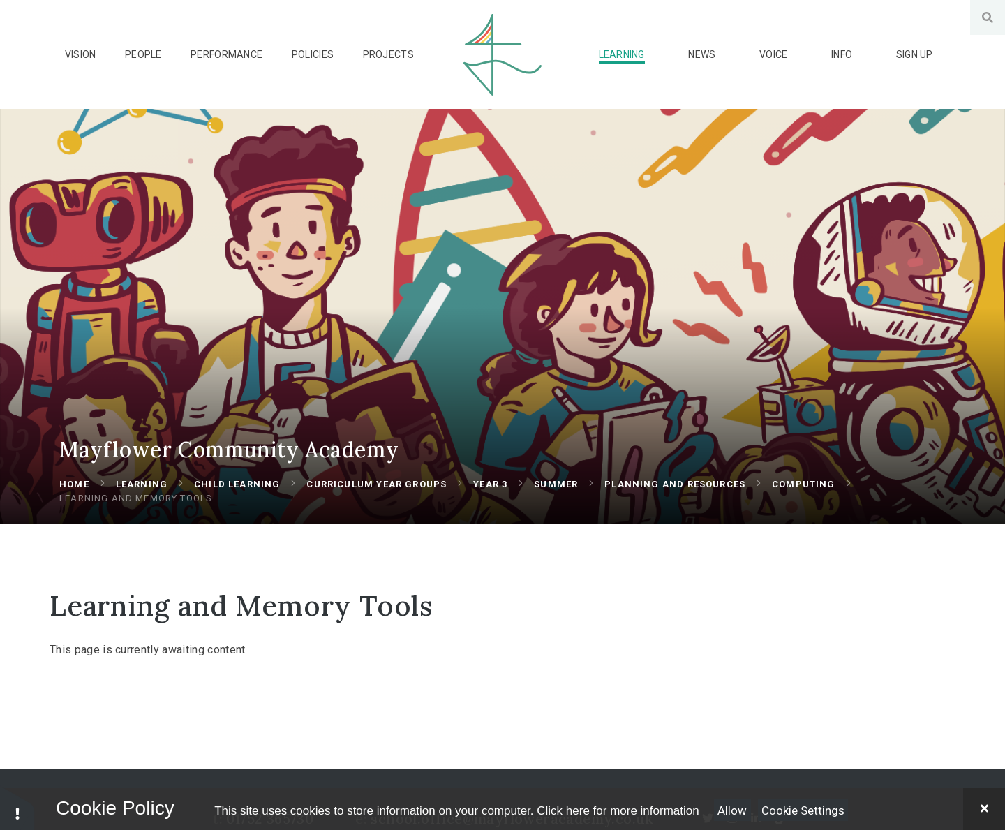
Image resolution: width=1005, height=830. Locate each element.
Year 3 (490, 501)
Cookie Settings (802, 810)
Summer (556, 501)
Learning (142, 501)
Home (74, 501)
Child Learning (237, 501)
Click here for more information (618, 810)
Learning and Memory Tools (135, 515)
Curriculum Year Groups (376, 501)
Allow (732, 810)
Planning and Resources (674, 501)
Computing (803, 501)
